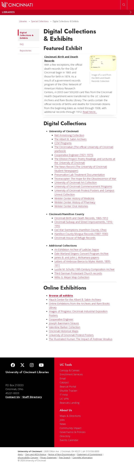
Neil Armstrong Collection (69, 135)
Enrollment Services (71, 374)
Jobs (62, 419)
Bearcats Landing (69, 402)
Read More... (90, 112)
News (63, 424)
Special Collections (40, 21)
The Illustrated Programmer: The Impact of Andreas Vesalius (80, 339)
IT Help (64, 394)
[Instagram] (32, 365)
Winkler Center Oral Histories (71, 206)
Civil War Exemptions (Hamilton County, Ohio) (80, 229)
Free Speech (64, 457)
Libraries (23, 21)
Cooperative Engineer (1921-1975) (73, 155)
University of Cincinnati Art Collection (75, 182)
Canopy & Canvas (70, 370)
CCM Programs (63, 143)
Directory (65, 436)
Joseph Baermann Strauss (64, 323)
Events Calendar (69, 440)
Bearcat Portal (68, 386)
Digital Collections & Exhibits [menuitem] (25, 34)
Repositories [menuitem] (25, 50)
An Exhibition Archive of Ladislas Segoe (76, 249)
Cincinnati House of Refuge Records (75, 237)
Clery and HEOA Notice (35, 454)
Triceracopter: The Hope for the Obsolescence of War (85, 178)
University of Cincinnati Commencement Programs (83, 186)
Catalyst (64, 382)
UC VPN (64, 398)
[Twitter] (22, 365)
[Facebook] (13, 365)
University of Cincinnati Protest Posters (71, 335)
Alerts (20, 454)
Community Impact (70, 428)
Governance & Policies (72, 432)
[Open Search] (123, 5)
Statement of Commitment (89, 454)
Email (63, 378)
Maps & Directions (70, 415)
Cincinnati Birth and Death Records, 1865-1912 (81, 218)
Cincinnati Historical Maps (63, 331)
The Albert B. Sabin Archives (70, 139)
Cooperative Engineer (61, 319)
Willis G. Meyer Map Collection (71, 277)
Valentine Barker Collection (64, 327)
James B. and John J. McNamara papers (76, 257)
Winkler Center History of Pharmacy (74, 202)
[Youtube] (41, 365)
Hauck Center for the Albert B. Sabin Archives (75, 299)
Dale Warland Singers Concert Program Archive (81, 253)
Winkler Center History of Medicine (74, 198)
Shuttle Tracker (68, 390)
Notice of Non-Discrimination (61, 454)
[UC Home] (17, 5)
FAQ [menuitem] (22, 44)
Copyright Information (82, 457)
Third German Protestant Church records (78, 273)
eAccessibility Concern (28, 457)
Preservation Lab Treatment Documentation (79, 174)
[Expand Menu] (130, 12)
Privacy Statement (48, 457)
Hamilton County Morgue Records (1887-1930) (81, 233)
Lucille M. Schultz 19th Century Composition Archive (84, 269)
